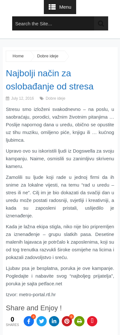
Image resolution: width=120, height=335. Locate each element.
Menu (65, 7)
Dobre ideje (48, 56)
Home (18, 56)
